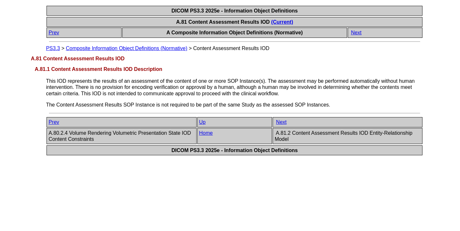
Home (206, 133)
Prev (53, 32)
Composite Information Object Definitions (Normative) (126, 48)
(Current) (282, 22)
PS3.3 (53, 48)
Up (202, 122)
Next (356, 32)
